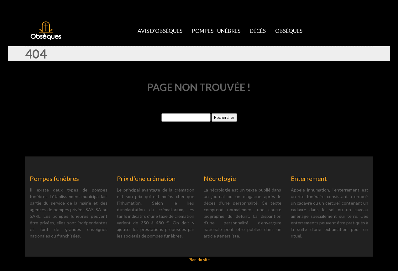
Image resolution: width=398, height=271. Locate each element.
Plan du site (199, 259)
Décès (258, 31)
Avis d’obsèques (160, 31)
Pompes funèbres (216, 31)
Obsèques (288, 31)
